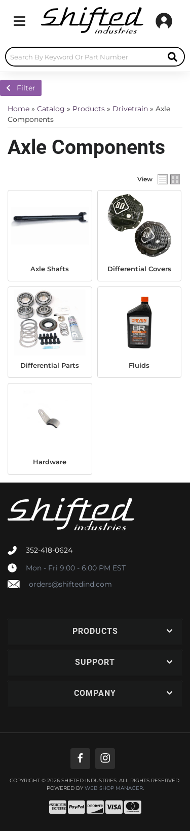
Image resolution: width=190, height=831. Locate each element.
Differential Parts (49, 365)
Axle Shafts (49, 269)
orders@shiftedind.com (70, 584)
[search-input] (83, 57)
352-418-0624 (49, 550)
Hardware (49, 462)
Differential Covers (139, 269)
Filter (20, 87)
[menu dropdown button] (19, 21)
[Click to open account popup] (163, 21)
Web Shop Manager (114, 788)
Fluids (139, 365)
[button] (95, 57)
